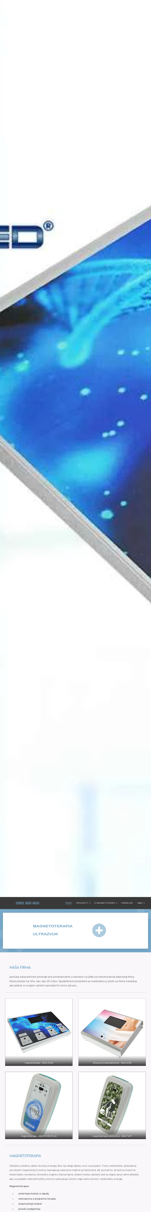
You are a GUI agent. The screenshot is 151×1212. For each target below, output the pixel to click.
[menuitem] (70, 903)
